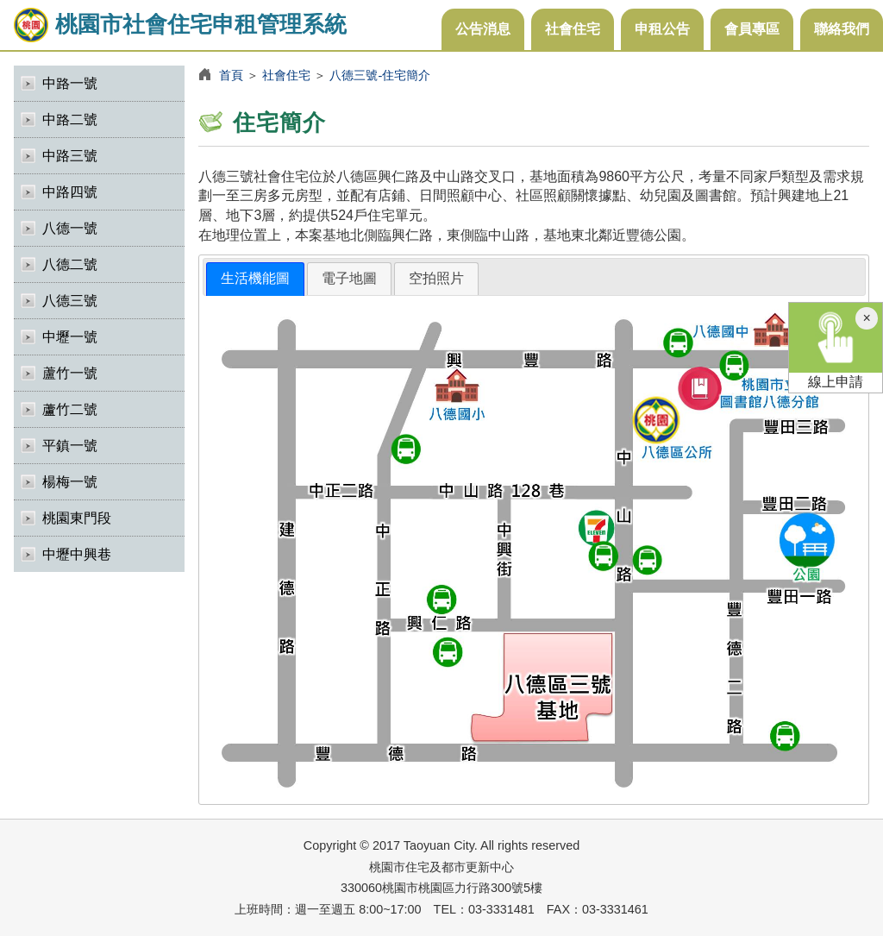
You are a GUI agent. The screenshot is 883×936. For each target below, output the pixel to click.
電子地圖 (349, 278)
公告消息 (482, 29)
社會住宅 (572, 29)
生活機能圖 (255, 278)
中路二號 (69, 119)
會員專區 (752, 29)
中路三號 (69, 155)
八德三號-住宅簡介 (379, 75)
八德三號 (69, 300)
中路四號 (69, 192)
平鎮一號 (69, 445)
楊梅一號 (69, 481)
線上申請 (835, 346)
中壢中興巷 (76, 554)
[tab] (255, 279)
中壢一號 (69, 337)
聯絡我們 (841, 29)
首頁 (231, 75)
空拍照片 (436, 278)
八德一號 (69, 228)
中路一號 (69, 83)
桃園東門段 (76, 518)
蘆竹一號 (69, 373)
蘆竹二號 (69, 409)
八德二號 (69, 264)
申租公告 (662, 29)
